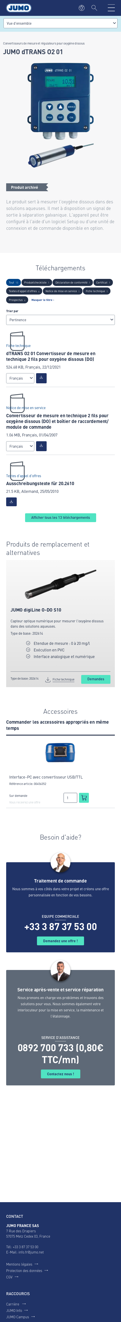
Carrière (13, 1304)
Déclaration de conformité (72, 282)
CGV (9, 1276)
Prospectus (17, 300)
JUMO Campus (17, 1316)
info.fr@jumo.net (31, 1252)
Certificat (103, 282)
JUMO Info (14, 1310)
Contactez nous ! (60, 1073)
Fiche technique (97, 291)
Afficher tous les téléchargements (60, 517)
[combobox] (60, 23)
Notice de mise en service (63, 291)
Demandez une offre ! (60, 940)
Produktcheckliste (36, 282)
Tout (13, 282)
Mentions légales (19, 1264)
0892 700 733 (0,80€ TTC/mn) (61, 1053)
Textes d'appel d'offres (24, 291)
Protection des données (24, 1270)
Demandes (95, 678)
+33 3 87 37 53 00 (60, 926)
